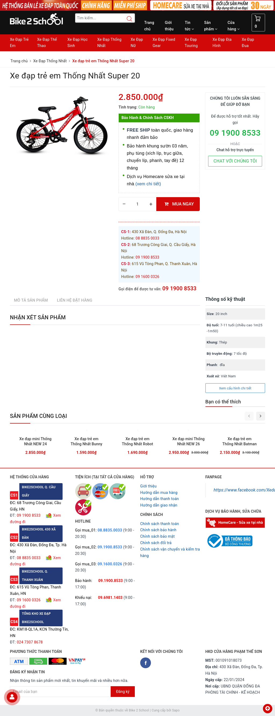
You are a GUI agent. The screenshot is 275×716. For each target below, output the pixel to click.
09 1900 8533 (179, 288)
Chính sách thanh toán (159, 524)
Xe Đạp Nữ (137, 42)
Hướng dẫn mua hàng (159, 492)
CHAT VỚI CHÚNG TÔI (235, 161)
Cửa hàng (233, 25)
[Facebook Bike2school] (145, 662)
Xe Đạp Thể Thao (47, 42)
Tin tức (189, 25)
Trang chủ (149, 25)
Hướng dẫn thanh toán (159, 499)
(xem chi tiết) (148, 184)
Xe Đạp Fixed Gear (164, 42)
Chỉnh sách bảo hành (158, 530)
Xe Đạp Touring (191, 42)
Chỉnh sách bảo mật (157, 536)
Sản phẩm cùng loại (38, 416)
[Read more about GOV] (228, 538)
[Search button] (126, 18)
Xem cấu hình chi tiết (235, 388)
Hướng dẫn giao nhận (158, 505)
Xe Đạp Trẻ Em (19, 42)
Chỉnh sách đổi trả (156, 543)
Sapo (176, 710)
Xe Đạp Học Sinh (77, 42)
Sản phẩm (210, 25)
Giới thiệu (169, 25)
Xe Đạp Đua (248, 42)
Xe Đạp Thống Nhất (109, 42)
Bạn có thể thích (223, 401)
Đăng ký (122, 691)
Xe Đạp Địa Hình (222, 42)
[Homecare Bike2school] (235, 522)
